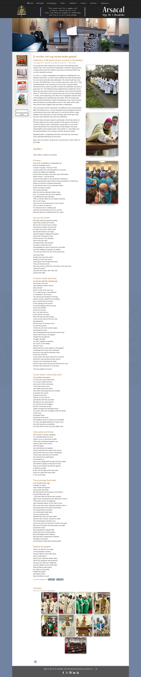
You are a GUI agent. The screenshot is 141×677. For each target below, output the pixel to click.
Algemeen (105, 3)
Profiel (84, 3)
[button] (21, 35)
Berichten (40, 3)
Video (63, 3)
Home (30, 3)
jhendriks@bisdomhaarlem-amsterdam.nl (78, 669)
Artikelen (73, 3)
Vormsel (94, 3)
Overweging (52, 3)
